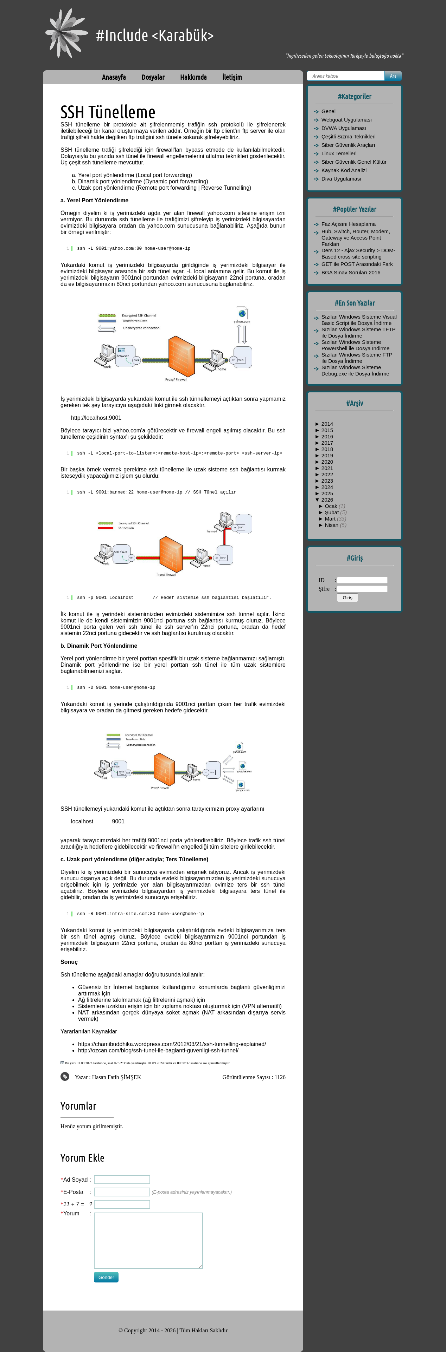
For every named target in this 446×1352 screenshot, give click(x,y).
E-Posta (73, 1192)
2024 (327, 487)
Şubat (332, 512)
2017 (327, 443)
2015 (327, 430)
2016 (327, 436)
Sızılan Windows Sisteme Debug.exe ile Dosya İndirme (355, 370)
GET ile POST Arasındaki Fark (357, 264)
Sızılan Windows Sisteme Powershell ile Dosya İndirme (355, 345)
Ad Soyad (75, 1180)
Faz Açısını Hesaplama (348, 224)
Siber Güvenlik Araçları (348, 145)
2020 (327, 462)
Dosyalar (153, 77)
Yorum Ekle (82, 1158)
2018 (327, 449)
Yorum (71, 1213)
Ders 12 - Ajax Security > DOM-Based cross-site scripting (358, 253)
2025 (327, 493)
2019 (327, 455)
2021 (327, 468)
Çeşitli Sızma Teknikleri (348, 136)
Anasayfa (114, 77)
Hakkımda (193, 77)
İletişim (232, 77)
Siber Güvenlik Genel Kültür (354, 162)
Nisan (332, 525)
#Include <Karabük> (155, 35)
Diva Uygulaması (341, 179)
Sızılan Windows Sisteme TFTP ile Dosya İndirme (358, 332)
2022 (327, 474)
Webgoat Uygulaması (346, 120)
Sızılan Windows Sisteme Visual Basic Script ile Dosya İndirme (359, 320)
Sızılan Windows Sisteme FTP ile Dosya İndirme (356, 358)
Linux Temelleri (339, 153)
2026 (327, 500)
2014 (327, 424)
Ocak (332, 506)
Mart (331, 519)
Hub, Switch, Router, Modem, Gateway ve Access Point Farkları (355, 237)
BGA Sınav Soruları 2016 (351, 272)
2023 (327, 481)
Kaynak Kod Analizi (344, 170)
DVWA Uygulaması (343, 128)
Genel (328, 111)
